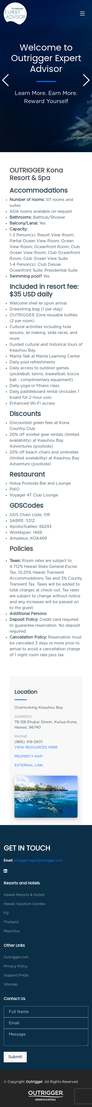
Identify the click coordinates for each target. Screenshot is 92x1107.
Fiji (6, 913)
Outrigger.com (16, 957)
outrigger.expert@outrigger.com (38, 860)
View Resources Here (36, 747)
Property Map (28, 756)
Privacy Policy (15, 966)
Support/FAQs (16, 975)
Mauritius (12, 931)
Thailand (11, 922)
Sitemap (11, 984)
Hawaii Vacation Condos (24, 904)
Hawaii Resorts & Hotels (24, 895)
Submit (15, 1057)
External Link (28, 765)
